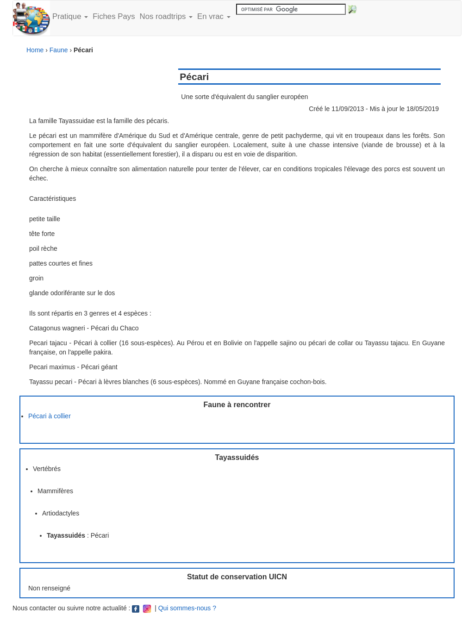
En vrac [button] (214, 16)
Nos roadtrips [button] (166, 16)
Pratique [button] (70, 16)
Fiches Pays (114, 16)
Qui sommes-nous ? (187, 608)
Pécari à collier (49, 416)
